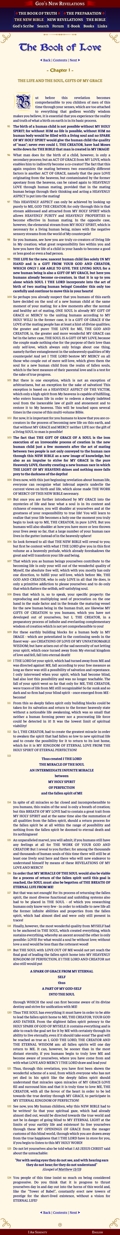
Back (45, 60)
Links (102, 25)
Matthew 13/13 (69, 1169)
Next (75, 60)
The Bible (96, 19)
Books (88, 25)
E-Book (73, 25)
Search (43, 25)
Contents (60, 60)
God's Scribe (23, 25)
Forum (58, 25)
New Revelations (65, 19)
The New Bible (29, 19)
